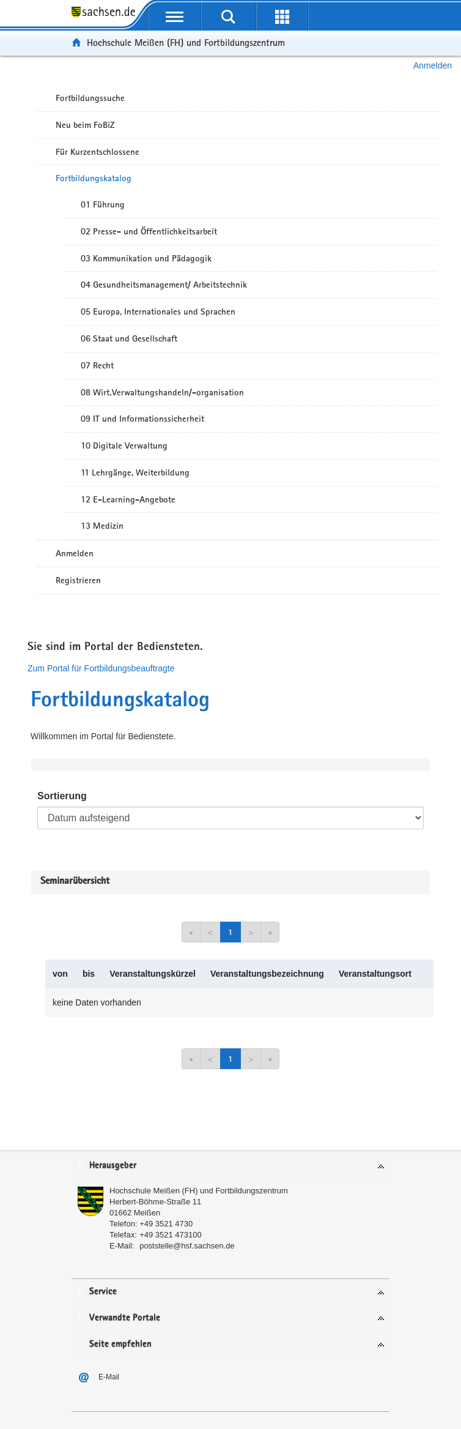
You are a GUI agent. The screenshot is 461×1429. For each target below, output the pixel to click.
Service (103, 1291)
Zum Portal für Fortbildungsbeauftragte (101, 668)
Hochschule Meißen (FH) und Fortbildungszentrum (186, 42)
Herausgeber (112, 1165)
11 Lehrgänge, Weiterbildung (135, 472)
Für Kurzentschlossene (97, 151)
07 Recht (97, 365)
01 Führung (103, 204)
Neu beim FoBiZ (85, 124)
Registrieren (78, 580)
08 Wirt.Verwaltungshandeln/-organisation (162, 392)
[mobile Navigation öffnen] (175, 16)
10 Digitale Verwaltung (124, 445)
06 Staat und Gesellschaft (129, 338)
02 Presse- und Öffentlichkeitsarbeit (149, 231)
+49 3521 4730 (166, 1223)
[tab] (230, 1166)
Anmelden (432, 65)
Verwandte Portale (124, 1318)
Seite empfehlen (120, 1344)
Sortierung (62, 796)
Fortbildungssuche (90, 97)
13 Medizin (102, 525)
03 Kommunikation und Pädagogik (146, 258)
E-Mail (108, 1377)
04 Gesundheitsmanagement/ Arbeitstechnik (164, 284)
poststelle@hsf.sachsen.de (187, 1245)
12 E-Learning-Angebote (128, 499)
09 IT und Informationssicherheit (142, 418)
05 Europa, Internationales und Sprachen (158, 311)
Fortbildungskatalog (93, 178)
